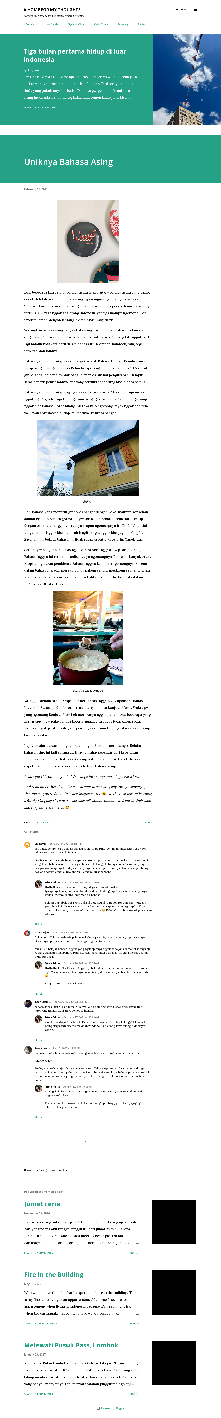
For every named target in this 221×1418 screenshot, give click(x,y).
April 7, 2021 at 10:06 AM (77, 1086)
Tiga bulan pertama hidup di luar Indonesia (74, 55)
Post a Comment (45, 107)
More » (134, 1252)
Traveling (121, 24)
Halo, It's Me (49, 24)
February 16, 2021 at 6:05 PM (71, 1001)
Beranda (27, 24)
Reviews (140, 24)
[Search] (181, 10)
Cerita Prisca (99, 24)
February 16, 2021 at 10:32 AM (81, 882)
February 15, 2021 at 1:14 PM (66, 843)
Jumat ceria (42, 1204)
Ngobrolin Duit (74, 24)
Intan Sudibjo (43, 1001)
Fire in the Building (53, 1274)
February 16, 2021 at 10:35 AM (81, 963)
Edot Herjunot (43, 932)
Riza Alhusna (42, 1048)
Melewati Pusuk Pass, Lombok (71, 1345)
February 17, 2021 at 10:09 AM (81, 1017)
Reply (38, 924)
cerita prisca (42, 822)
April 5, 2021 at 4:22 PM (66, 1048)
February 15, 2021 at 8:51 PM (71, 932)
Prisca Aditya (53, 882)
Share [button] (27, 107)
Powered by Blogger (110, 1408)
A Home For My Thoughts (51, 9)
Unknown (40, 843)
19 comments (44, 1394)
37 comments (44, 1252)
